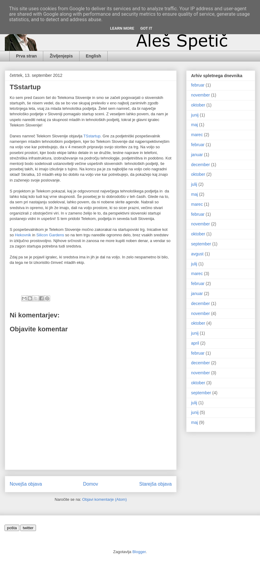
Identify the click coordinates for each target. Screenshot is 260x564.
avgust (197, 253)
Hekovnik (23, 235)
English (93, 56)
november (200, 95)
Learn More (122, 28)
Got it (146, 28)
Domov (90, 484)
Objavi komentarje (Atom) (104, 499)
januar (197, 154)
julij (194, 184)
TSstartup (91, 136)
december (200, 164)
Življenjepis (61, 56)
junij (195, 115)
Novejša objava (26, 484)
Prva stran (26, 56)
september (201, 243)
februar (197, 85)
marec (197, 134)
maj (194, 124)
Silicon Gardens (50, 235)
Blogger (139, 551)
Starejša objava (155, 484)
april (195, 343)
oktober (198, 105)
